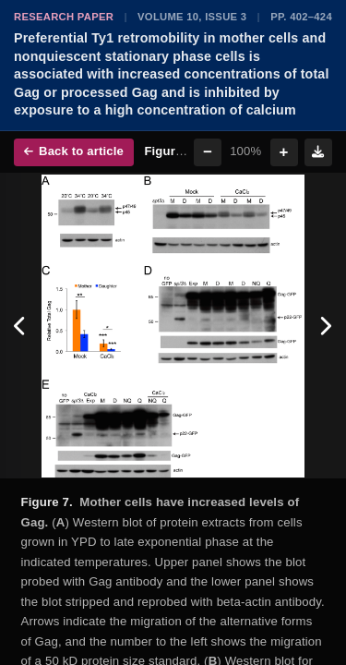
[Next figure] (325, 325)
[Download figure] (318, 152)
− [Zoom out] (207, 152)
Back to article (74, 151)
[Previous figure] (21, 325)
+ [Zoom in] (284, 152)
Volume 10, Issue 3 (191, 16)
